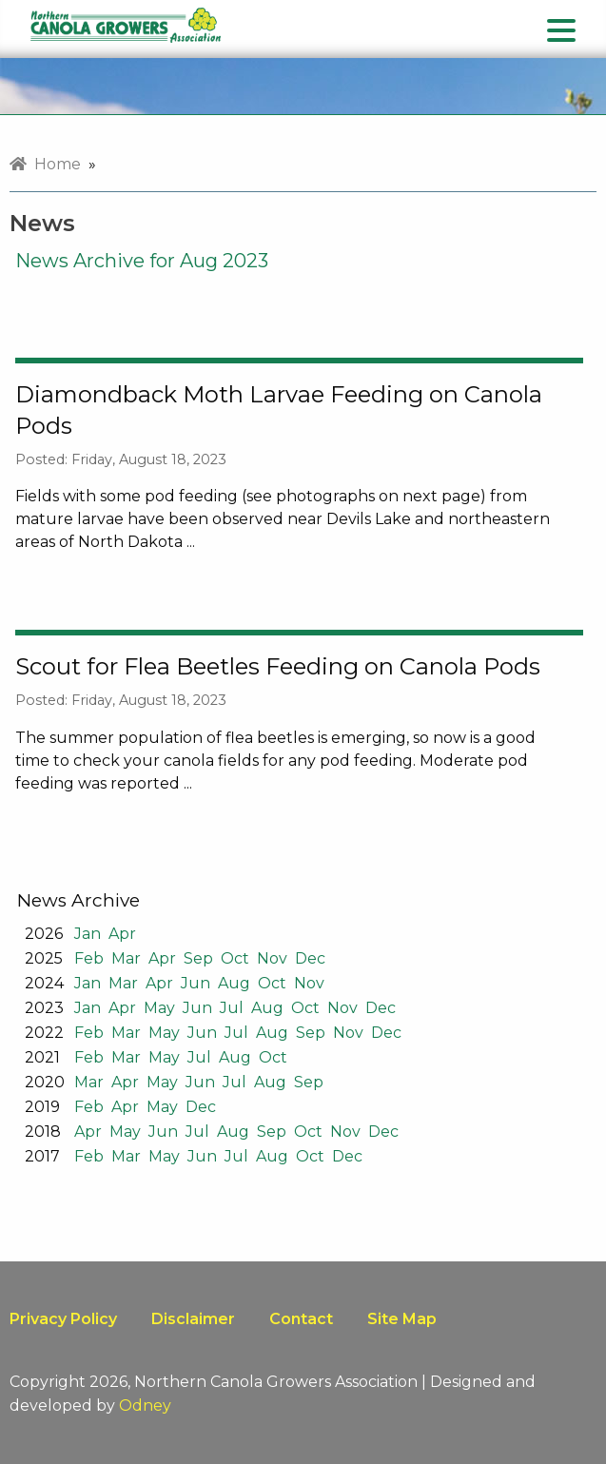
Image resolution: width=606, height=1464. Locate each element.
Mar (126, 958)
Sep (198, 958)
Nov (272, 958)
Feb (89, 958)
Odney (145, 1405)
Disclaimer (193, 1319)
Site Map (402, 1319)
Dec (310, 958)
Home (45, 164)
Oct (235, 958)
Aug (234, 983)
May (159, 1008)
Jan (87, 934)
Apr (122, 934)
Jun (195, 983)
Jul (232, 1008)
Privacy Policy (63, 1319)
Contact (301, 1319)
